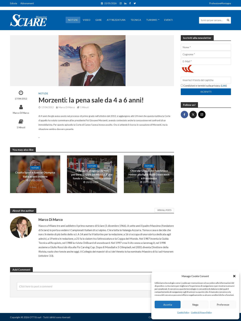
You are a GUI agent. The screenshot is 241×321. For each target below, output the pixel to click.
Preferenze (223, 304)
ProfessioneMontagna (220, 3)
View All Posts (164, 210)
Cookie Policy (183, 312)
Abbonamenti (27, 3)
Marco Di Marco (21, 112)
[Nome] (206, 47)
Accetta (167, 304)
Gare (98, 19)
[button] (234, 276)
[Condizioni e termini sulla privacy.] (182, 85)
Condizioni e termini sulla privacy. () (204, 85)
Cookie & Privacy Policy (201, 312)
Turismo (151, 19)
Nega (195, 304)
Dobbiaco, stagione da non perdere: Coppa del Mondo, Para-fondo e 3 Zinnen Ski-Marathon (92, 174)
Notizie (73, 19)
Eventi (168, 19)
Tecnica (136, 19)
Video (86, 19)
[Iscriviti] (206, 91)
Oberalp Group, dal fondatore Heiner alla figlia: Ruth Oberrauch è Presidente (149, 174)
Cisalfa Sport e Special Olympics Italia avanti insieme (35, 174)
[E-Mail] (206, 61)
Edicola (13, 3)
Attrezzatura (116, 19)
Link (223, 85)
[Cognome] (206, 54)
